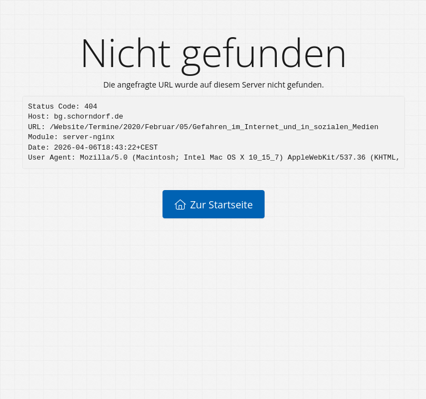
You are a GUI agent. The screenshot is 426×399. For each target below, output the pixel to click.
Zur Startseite (213, 204)
